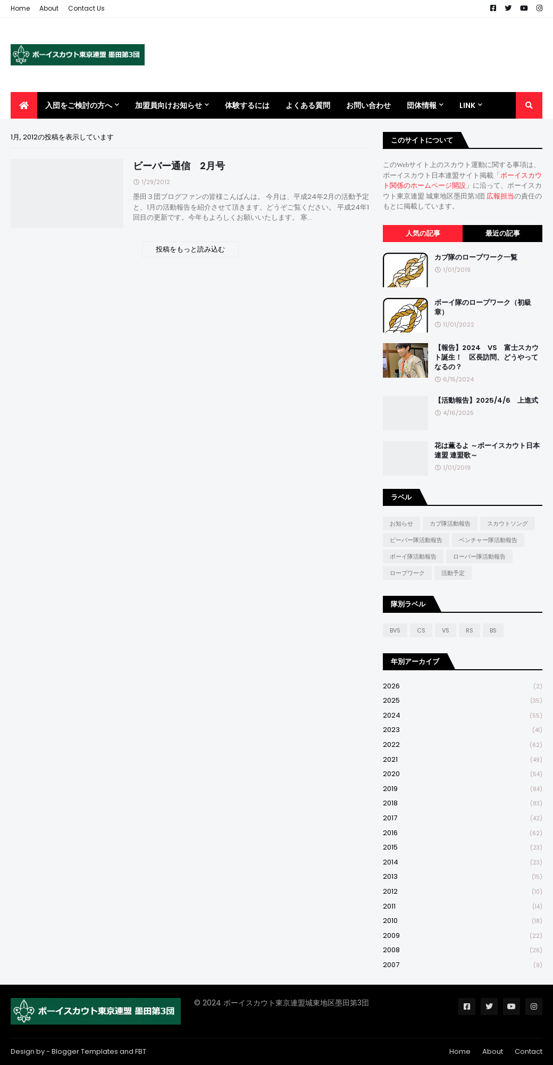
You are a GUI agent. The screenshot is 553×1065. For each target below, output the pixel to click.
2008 (462, 950)
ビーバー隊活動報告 (416, 540)
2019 (462, 789)
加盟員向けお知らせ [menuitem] (168, 105)
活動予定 (453, 573)
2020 (462, 774)
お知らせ (401, 523)
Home (20, 8)
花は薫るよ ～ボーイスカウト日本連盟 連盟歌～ (487, 450)
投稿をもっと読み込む (190, 249)
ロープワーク (407, 573)
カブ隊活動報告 (450, 523)
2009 (462, 936)
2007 (462, 965)
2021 (462, 760)
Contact (528, 1051)
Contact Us (86, 8)
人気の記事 (423, 233)
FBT (140, 1051)
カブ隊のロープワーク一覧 (475, 257)
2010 (462, 921)
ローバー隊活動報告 (479, 556)
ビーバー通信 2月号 (179, 165)
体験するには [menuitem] (247, 105)
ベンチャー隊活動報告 (488, 540)
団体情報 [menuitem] (422, 105)
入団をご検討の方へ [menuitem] (78, 105)
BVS (395, 630)
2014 (462, 862)
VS (445, 630)
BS (493, 630)
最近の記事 (502, 233)
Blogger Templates (85, 1051)
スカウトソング (507, 523)
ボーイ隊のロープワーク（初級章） (482, 307)
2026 (462, 686)
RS (469, 630)
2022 (462, 745)
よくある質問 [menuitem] (308, 105)
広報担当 (500, 196)
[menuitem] (24, 105)
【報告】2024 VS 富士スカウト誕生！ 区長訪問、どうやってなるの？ (486, 357)
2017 (462, 818)
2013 (462, 877)
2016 (462, 833)
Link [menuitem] (467, 105)
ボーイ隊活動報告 (413, 556)
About (48, 8)
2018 (462, 803)
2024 (462, 715)
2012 (462, 891)
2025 (462, 700)
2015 (462, 847)
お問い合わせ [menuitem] (368, 105)
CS (421, 630)
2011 (462, 906)
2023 (462, 730)
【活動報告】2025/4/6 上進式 (486, 400)
